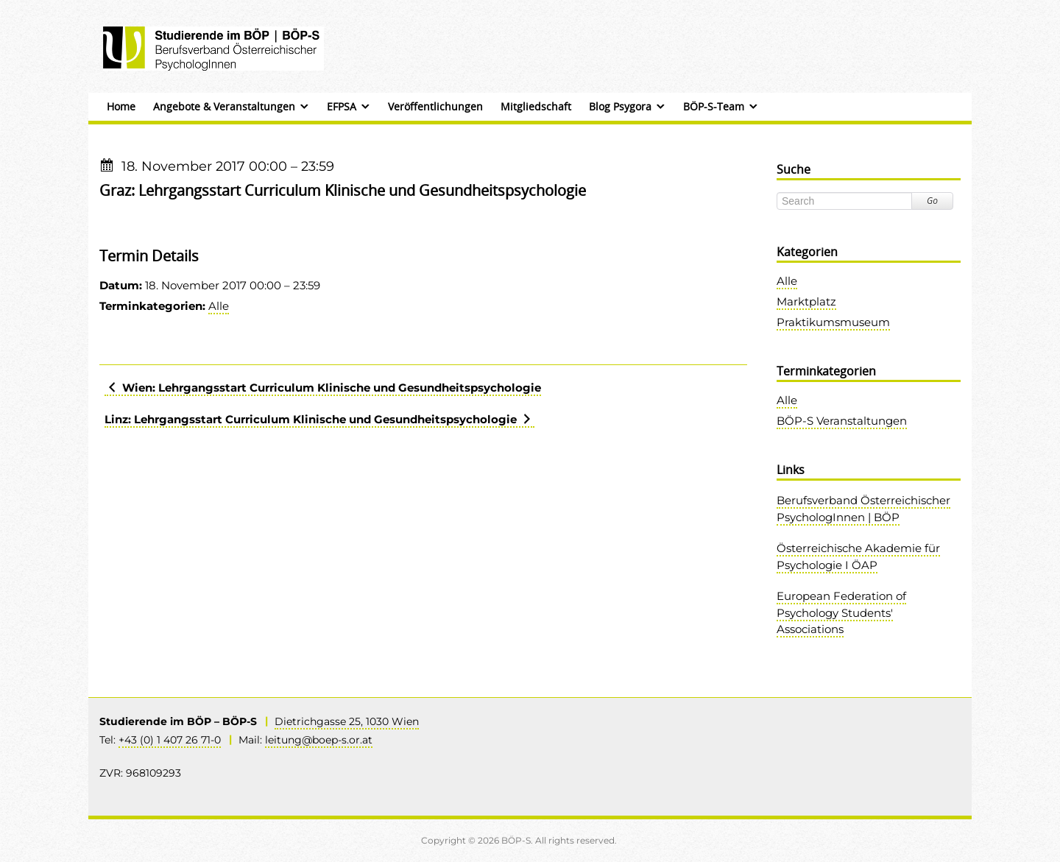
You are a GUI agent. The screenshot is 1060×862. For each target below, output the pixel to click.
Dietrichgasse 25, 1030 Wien (347, 721)
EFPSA (341, 106)
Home (121, 106)
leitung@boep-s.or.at (318, 739)
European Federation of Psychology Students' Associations (841, 612)
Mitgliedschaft (536, 106)
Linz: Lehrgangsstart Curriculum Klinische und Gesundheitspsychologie (319, 419)
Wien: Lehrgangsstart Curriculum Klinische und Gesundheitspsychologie (323, 388)
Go (932, 200)
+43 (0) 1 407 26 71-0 (170, 739)
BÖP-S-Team (713, 106)
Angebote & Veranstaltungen (224, 106)
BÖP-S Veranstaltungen (842, 421)
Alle (218, 306)
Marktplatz (806, 301)
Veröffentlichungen (435, 106)
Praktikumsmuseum (833, 322)
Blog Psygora (620, 106)
